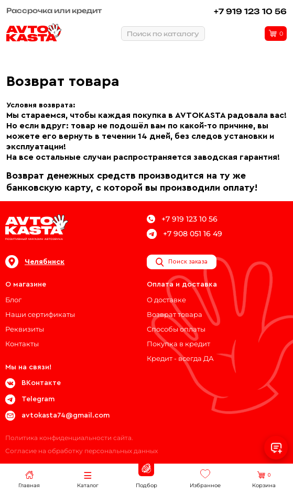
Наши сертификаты (40, 314)
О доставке (166, 299)
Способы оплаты (176, 329)
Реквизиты (24, 329)
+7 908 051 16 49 (184, 234)
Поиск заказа (182, 262)
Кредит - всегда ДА (180, 358)
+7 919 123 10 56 (250, 11)
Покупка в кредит (178, 343)
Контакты (22, 343)
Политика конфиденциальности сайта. (69, 438)
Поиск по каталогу (163, 34)
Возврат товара (174, 314)
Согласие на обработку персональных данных (81, 451)
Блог (13, 299)
